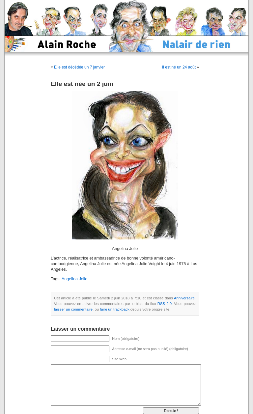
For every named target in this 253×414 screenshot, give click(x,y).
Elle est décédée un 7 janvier (79, 67)
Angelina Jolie (74, 279)
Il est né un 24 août (179, 67)
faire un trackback (114, 309)
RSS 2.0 (164, 304)
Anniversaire (184, 298)
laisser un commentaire (73, 309)
